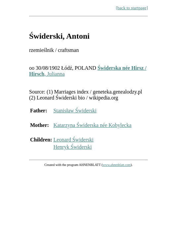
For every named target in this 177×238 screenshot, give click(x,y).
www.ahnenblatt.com (117, 165)
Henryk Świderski (72, 147)
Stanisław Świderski (74, 110)
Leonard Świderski (73, 139)
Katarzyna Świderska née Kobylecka (92, 125)
